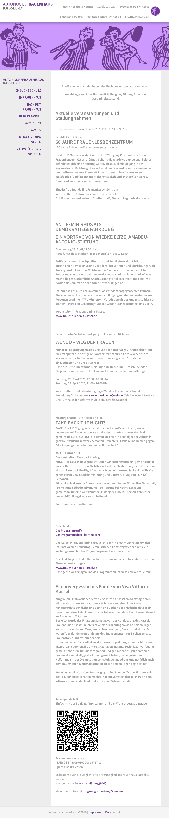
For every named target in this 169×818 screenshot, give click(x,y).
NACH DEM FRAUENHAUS (32, 107)
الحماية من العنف (106, 6)
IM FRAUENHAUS (30, 97)
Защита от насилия (137, 16)
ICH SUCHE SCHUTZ (28, 90)
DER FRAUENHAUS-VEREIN (28, 139)
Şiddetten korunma (71, 16)
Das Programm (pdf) (69, 530)
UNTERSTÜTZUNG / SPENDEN (28, 151)
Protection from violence (134, 6)
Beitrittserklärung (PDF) (90, 783)
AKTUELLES (33, 123)
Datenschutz (113, 812)
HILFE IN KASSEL (30, 116)
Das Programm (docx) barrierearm (78, 535)
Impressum (96, 812)
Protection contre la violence (76, 6)
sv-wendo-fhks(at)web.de (106, 395)
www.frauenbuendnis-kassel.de (76, 316)
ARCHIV (36, 130)
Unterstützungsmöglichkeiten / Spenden (96, 791)
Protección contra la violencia (103, 16)
